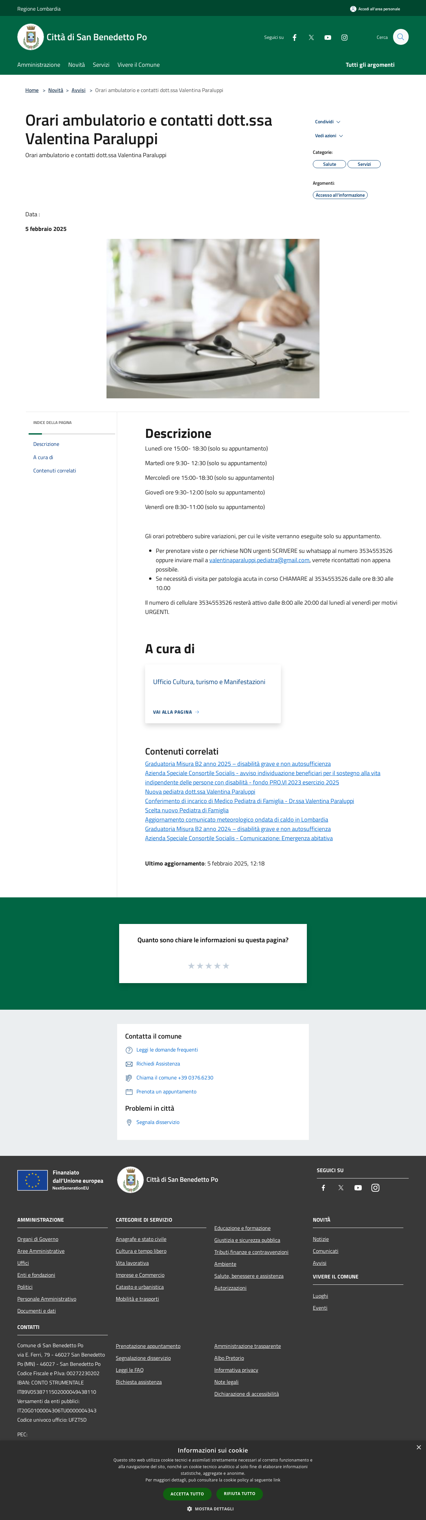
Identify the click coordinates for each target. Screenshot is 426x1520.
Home (32, 90)
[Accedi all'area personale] (375, 9)
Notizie (321, 1239)
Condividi (328, 122)
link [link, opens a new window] (277, 1480)
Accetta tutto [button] (187, 1494)
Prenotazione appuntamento (148, 1346)
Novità (55, 90)
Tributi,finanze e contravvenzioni (251, 1252)
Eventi (320, 1308)
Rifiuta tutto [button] (240, 1493)
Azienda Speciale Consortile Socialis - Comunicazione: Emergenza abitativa (239, 838)
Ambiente (225, 1264)
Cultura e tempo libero (141, 1251)
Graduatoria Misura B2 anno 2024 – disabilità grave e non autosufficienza (238, 828)
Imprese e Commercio (140, 1275)
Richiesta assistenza (139, 1382)
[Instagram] (341, 36)
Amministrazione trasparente (247, 1346)
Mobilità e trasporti (137, 1299)
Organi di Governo (37, 1239)
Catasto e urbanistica (140, 1287)
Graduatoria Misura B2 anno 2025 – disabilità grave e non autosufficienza (238, 763)
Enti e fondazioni (36, 1275)
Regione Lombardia (39, 9)
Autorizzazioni (230, 1288)
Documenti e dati (36, 1311)
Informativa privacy (236, 1370)
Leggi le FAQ (130, 1370)
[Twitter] (308, 36)
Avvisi (79, 90)
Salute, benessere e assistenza (249, 1276)
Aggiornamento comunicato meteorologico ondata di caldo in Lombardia (236, 819)
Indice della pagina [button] (52, 422)
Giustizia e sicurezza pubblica (247, 1240)
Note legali (226, 1382)
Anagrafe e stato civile (141, 1239)
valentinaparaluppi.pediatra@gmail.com (259, 560)
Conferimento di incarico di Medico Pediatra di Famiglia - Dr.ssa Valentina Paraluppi (249, 800)
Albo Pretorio (229, 1358)
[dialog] (213, 1480)
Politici (25, 1287)
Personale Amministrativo (46, 1299)
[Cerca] (401, 37)
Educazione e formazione (242, 1228)
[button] (213, 1508)
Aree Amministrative (41, 1251)
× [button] (418, 1447)
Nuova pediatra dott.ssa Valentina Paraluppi (200, 791)
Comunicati (325, 1251)
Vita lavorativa (132, 1263)
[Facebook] (291, 36)
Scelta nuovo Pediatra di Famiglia (187, 810)
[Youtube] (324, 36)
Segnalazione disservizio (143, 1358)
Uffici (23, 1263)
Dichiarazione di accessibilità (246, 1394)
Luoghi (320, 1296)
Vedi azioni (330, 136)
